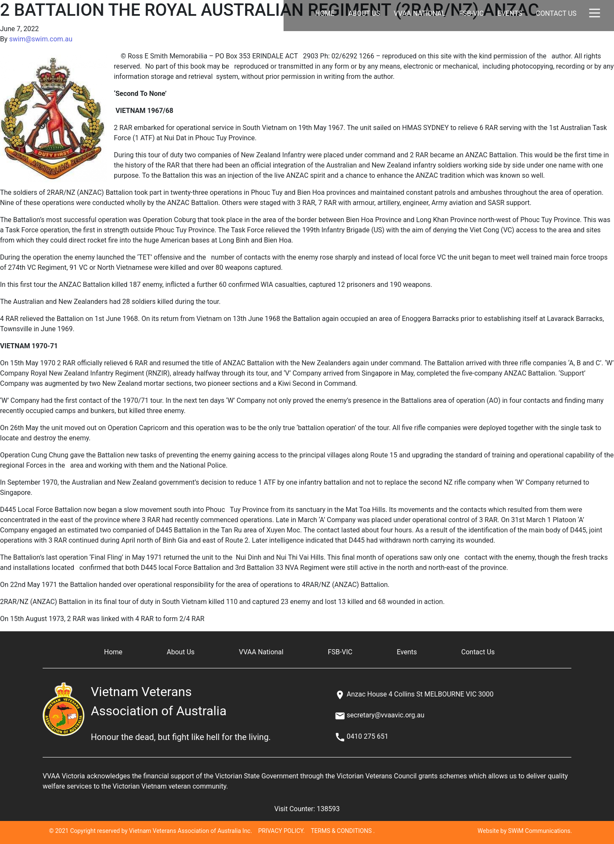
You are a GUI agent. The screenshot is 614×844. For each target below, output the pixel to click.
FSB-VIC (471, 13)
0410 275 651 (367, 736)
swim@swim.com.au (40, 39)
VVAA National (420, 13)
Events (509, 13)
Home (324, 13)
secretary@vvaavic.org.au (385, 715)
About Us (364, 13)
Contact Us (556, 13)
